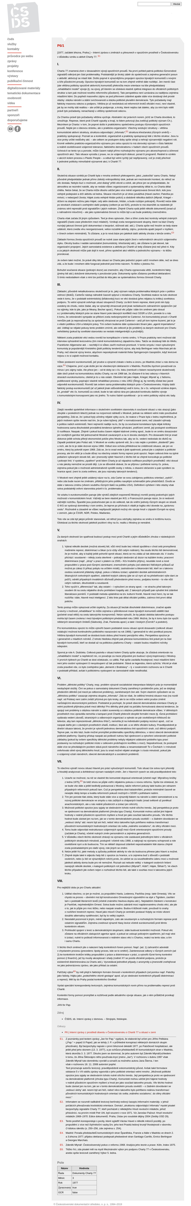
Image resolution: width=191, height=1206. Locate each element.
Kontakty (13, 49)
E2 (127, 131)
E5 (81, 781)
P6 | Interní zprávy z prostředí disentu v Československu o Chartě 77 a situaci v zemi (110, 1032)
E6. (62, 1149)
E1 (99, 56)
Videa (11, 103)
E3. (62, 1121)
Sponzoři (13, 115)
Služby (12, 44)
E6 (74, 971)
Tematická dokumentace (23, 93)
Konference (15, 71)
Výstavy (12, 76)
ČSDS (10, 39)
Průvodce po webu (20, 56)
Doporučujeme (17, 120)
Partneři (12, 110)
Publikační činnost (20, 81)
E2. (62, 1101)
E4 (64, 365)
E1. (62, 1038)
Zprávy (12, 61)
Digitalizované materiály (23, 88)
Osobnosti (14, 98)
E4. (62, 1132)
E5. (62, 1144)
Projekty (13, 66)
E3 (173, 232)
